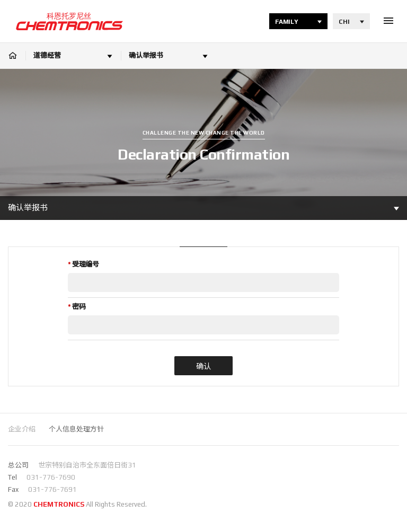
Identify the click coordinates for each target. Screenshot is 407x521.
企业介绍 (22, 429)
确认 (203, 366)
